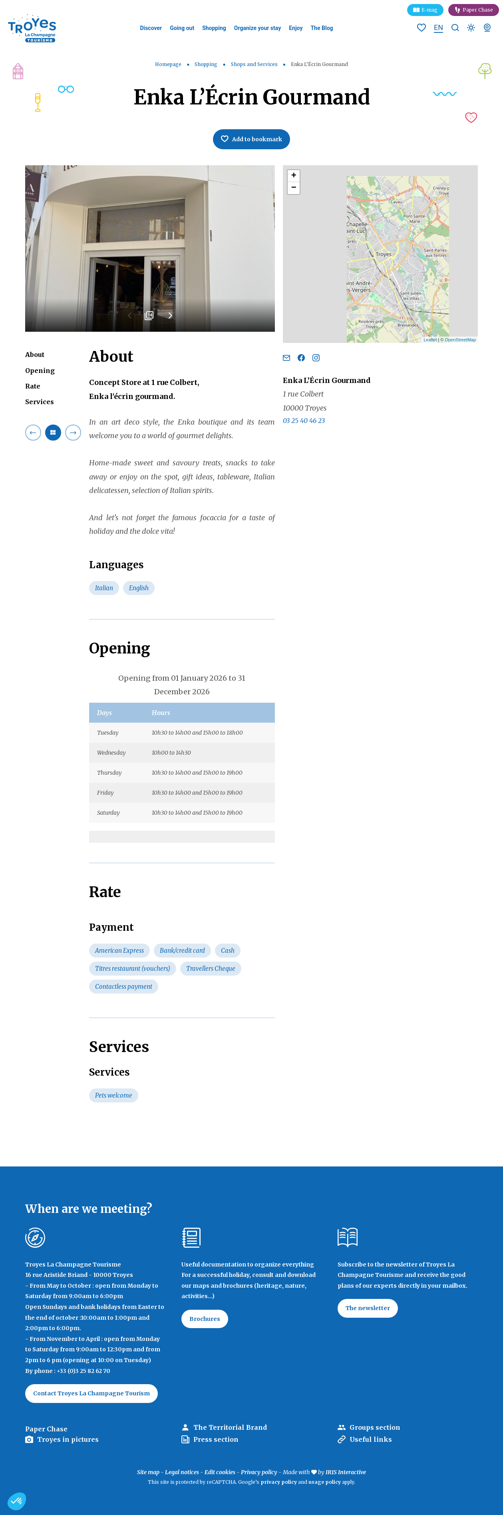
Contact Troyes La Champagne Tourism (91, 1393)
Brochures (204, 1319)
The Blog (321, 28)
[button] (16, 1501)
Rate (32, 386)
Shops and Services (255, 64)
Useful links (371, 1439)
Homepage (168, 64)
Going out (182, 28)
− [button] (293, 188)
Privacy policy (259, 1472)
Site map (148, 1472)
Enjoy (295, 28)
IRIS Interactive (346, 1472)
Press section (216, 1439)
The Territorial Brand (230, 1427)
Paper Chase (478, 10)
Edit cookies (220, 1472)
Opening (40, 371)
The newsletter (368, 1308)
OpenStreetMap (460, 339)
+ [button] (293, 176)
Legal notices (182, 1472)
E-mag (429, 10)
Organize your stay (257, 28)
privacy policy (278, 1482)
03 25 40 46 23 (304, 421)
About (34, 355)
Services (39, 402)
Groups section (375, 1427)
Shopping (214, 28)
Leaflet (430, 339)
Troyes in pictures (68, 1439)
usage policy (324, 1482)
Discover (151, 28)
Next (170, 319)
